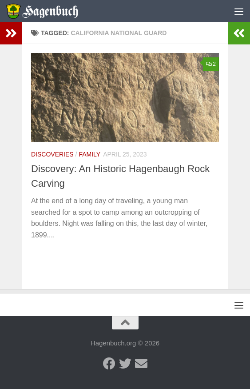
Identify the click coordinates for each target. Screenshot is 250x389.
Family (89, 154)
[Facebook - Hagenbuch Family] (109, 363)
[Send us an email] (141, 363)
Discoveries (52, 154)
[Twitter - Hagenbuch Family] (125, 363)
